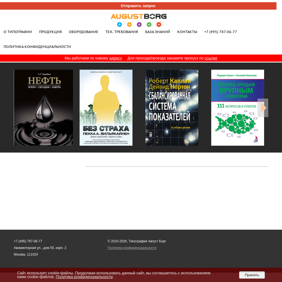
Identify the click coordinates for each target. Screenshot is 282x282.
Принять (252, 275)
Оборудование (83, 31)
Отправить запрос (138, 6)
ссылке (211, 58)
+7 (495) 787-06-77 (220, 31)
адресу (115, 58)
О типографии (18, 31)
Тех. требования (121, 31)
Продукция (50, 31)
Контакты (187, 31)
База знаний (157, 31)
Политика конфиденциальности (37, 46)
